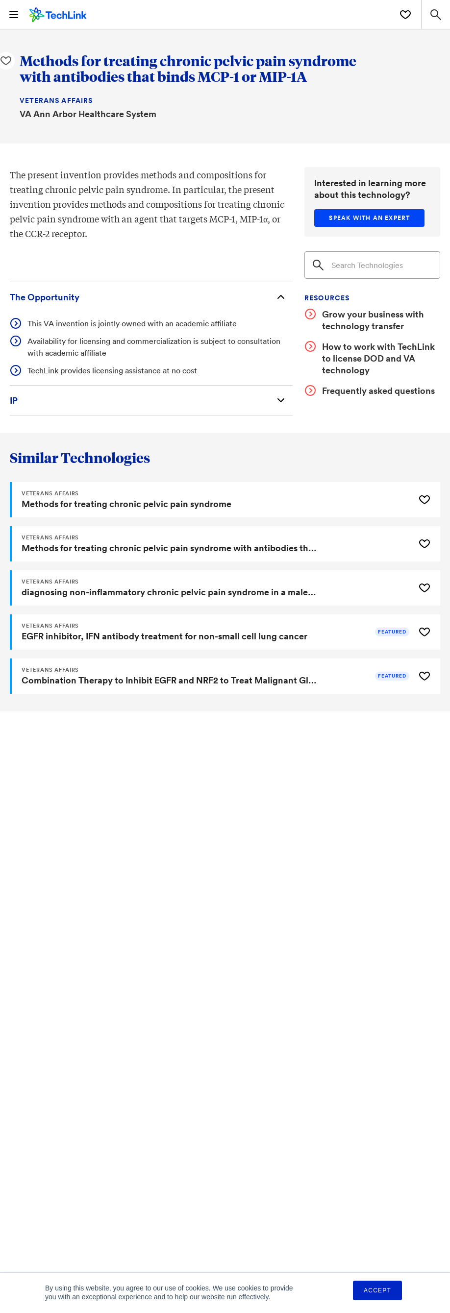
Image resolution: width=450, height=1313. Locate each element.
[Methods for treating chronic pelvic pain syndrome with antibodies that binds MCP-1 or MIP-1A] (211, 543)
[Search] (372, 265)
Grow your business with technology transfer (373, 320)
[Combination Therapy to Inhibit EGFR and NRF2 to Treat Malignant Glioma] (211, 676)
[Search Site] (435, 14)
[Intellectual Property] (151, 400)
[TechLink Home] (58, 13)
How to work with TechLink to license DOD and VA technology (378, 358)
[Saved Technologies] (405, 15)
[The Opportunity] (151, 297)
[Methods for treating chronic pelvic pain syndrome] (211, 499)
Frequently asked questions (378, 390)
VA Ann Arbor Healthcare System (88, 114)
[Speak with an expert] (369, 218)
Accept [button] (377, 1290)
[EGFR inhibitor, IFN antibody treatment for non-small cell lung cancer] (211, 632)
